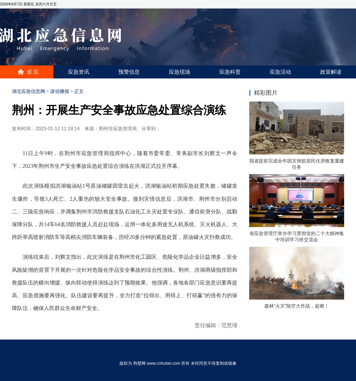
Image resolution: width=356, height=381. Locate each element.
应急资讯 (78, 72)
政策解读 (330, 72)
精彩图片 (266, 92)
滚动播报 (59, 91)
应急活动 (280, 72)
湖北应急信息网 (28, 91)
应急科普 (230, 72)
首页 (33, 72)
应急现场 (179, 72)
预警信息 (129, 72)
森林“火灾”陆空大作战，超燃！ (296, 305)
